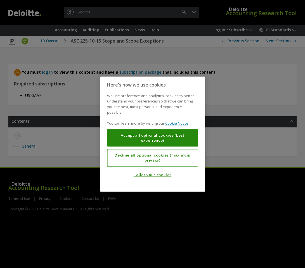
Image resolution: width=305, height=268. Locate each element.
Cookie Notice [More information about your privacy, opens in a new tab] (176, 123)
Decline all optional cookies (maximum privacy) (152, 158)
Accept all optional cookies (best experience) (153, 138)
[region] (152, 134)
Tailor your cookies (152, 174)
